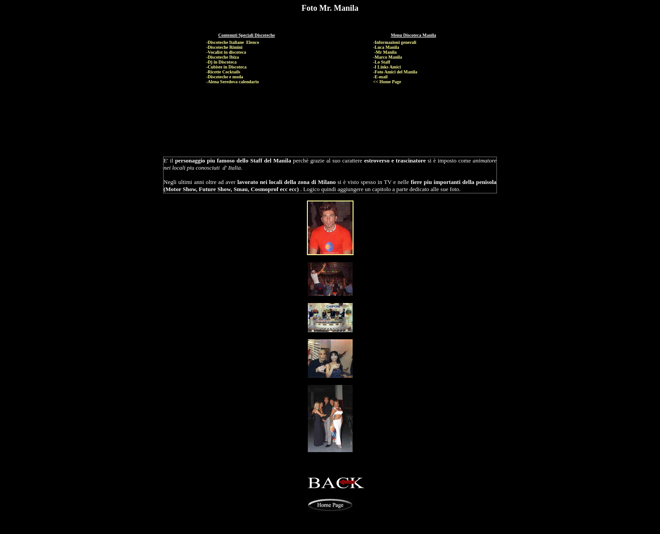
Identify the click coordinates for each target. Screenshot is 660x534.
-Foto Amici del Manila (395, 71)
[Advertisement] (331, 112)
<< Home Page (387, 81)
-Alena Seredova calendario (232, 81)
